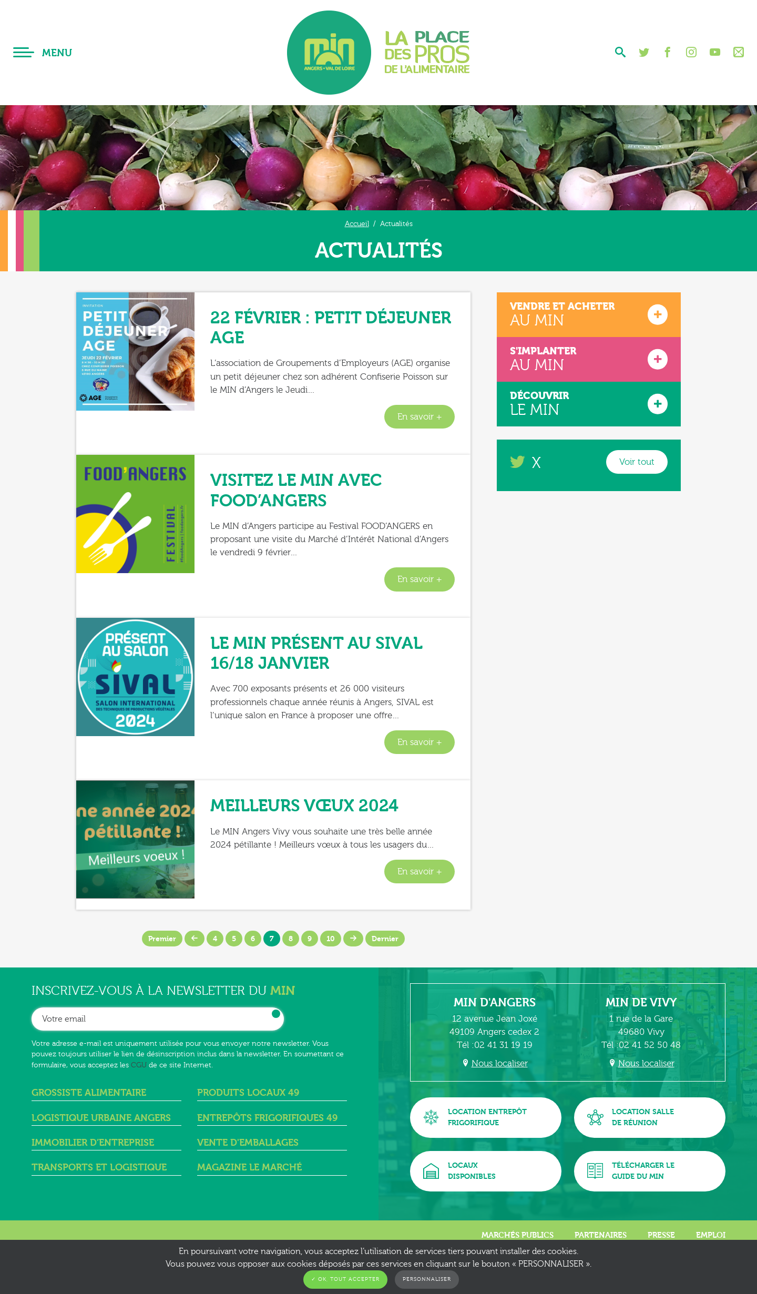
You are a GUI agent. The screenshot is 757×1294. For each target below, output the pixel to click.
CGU (139, 1065)
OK (276, 1014)
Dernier (385, 939)
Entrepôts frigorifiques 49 (267, 1118)
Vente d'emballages (248, 1142)
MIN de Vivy (641, 1003)
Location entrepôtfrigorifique (475, 1117)
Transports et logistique (99, 1167)
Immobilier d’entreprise (93, 1142)
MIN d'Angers (495, 1003)
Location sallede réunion (630, 1117)
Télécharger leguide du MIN (630, 1171)
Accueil (357, 223)
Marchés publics (518, 1235)
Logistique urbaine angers (101, 1118)
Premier (162, 939)
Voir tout (636, 462)
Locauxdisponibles (459, 1171)
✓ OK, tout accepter (345, 1279)
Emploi (710, 1235)
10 (330, 939)
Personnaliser (427, 1279)
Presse (661, 1235)
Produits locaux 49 (248, 1092)
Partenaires (601, 1235)
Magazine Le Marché (249, 1167)
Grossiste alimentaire (89, 1092)
